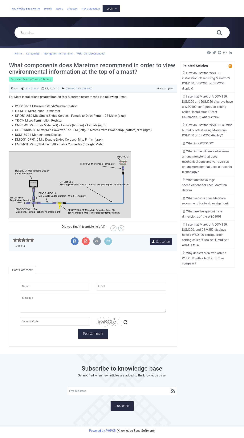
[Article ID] (12, 88)
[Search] (219, 32)
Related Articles (195, 66)
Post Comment (93, 334)
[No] (120, 226)
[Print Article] (97, 241)
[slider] (23, 240)
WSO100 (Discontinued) (90, 53)
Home (18, 53)
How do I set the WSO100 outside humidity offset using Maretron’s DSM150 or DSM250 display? (207, 130)
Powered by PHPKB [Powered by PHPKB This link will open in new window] (102, 430)
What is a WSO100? (198, 143)
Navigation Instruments (58, 53)
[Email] (131, 286)
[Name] (55, 286)
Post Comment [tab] (22, 270)
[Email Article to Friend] (108, 241)
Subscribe (161, 241)
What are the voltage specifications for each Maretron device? (204, 185)
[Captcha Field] (55, 321)
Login (110, 8)
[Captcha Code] (131, 323)
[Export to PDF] (85, 241)
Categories (32, 53)
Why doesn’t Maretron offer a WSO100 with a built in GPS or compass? (204, 258)
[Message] (93, 303)
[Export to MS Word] (74, 241)
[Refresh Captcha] (125, 322)
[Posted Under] (63, 88)
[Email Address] (122, 391)
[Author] (22, 88)
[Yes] (112, 226)
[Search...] (122, 32)
